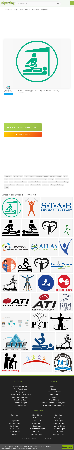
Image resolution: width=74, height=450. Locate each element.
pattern (24, 182)
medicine (37, 182)
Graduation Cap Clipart (37, 429)
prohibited (59, 182)
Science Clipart (15, 431)
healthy (53, 185)
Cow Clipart (59, 415)
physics (59, 176)
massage (50, 179)
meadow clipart (20, 405)
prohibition (59, 179)
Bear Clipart (37, 431)
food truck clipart (20, 389)
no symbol (45, 185)
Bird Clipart (59, 421)
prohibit (31, 182)
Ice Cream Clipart (59, 429)
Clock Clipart (37, 421)
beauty (66, 182)
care (11, 182)
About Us (53, 386)
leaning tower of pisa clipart (20, 394)
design (6, 187)
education (51, 182)
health (32, 176)
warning (31, 179)
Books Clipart (15, 418)
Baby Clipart (14, 434)
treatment (18, 179)
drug (6, 182)
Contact (53, 389)
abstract (52, 176)
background (8, 176)
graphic (12, 185)
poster (65, 176)
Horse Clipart (37, 423)
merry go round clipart (20, 397)
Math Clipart (14, 415)
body (27, 185)
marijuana (17, 182)
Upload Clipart (54, 400)
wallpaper (39, 176)
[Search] (58, 4)
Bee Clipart (37, 426)
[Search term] (38, 3)
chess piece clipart (20, 400)
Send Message (8, 94)
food (37, 179)
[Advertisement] (37, 25)
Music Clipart (14, 429)
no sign (33, 185)
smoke (44, 182)
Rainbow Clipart (37, 434)
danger (46, 176)
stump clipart (20, 392)
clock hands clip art (20, 386)
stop (6, 179)
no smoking (20, 185)
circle (38, 185)
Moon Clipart (37, 415)
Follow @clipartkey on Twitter (53, 405)
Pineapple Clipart (59, 423)
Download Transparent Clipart (22, 127)
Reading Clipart (59, 418)
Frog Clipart (15, 421)
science (66, 179)
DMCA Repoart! (23, 134)
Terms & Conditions (54, 392)
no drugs (43, 179)
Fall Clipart (37, 418)
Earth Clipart (14, 426)
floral (11, 179)
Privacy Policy (53, 397)
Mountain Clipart (59, 434)
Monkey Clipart (59, 426)
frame (26, 176)
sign (21, 176)
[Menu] (72, 3)
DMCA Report (53, 394)
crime (6, 185)
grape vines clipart (20, 403)
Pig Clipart (59, 431)
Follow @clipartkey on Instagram (53, 403)
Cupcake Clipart (14, 423)
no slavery (60, 185)
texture (16, 176)
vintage (25, 179)
